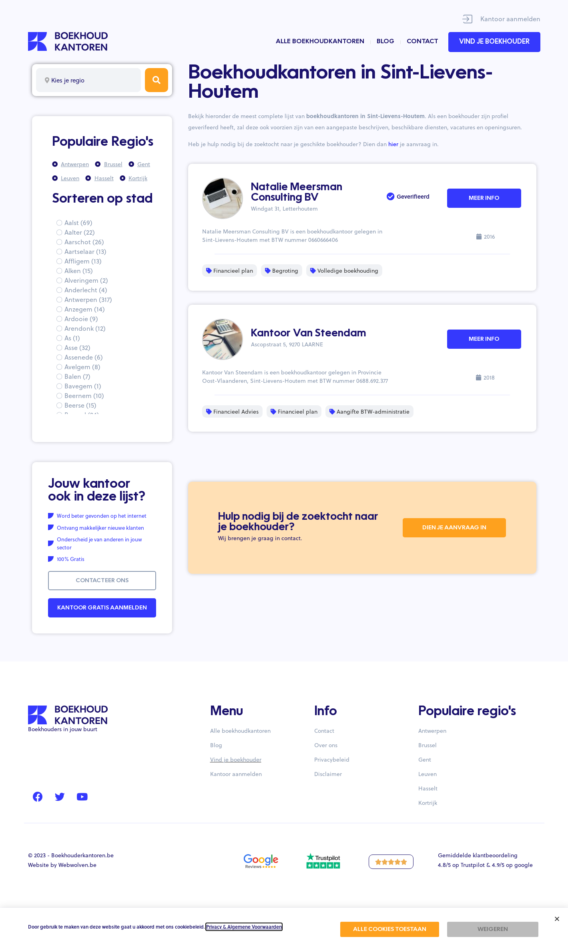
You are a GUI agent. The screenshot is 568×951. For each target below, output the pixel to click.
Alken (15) (78, 270)
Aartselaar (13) (85, 251)
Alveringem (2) (86, 280)
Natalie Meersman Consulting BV (296, 192)
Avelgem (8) (82, 366)
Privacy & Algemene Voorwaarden (244, 926)
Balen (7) (77, 376)
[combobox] (88, 80)
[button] (557, 919)
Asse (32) (77, 347)
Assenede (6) (83, 357)
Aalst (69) (78, 222)
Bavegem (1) (82, 385)
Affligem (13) (83, 260)
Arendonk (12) (85, 328)
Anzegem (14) (84, 309)
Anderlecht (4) (85, 289)
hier (393, 144)
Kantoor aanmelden (510, 18)
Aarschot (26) (84, 241)
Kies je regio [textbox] (67, 80)
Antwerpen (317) (88, 299)
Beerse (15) (80, 405)
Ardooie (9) (81, 318)
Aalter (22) (79, 232)
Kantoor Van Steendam (308, 333)
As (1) (72, 337)
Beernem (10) (84, 395)
